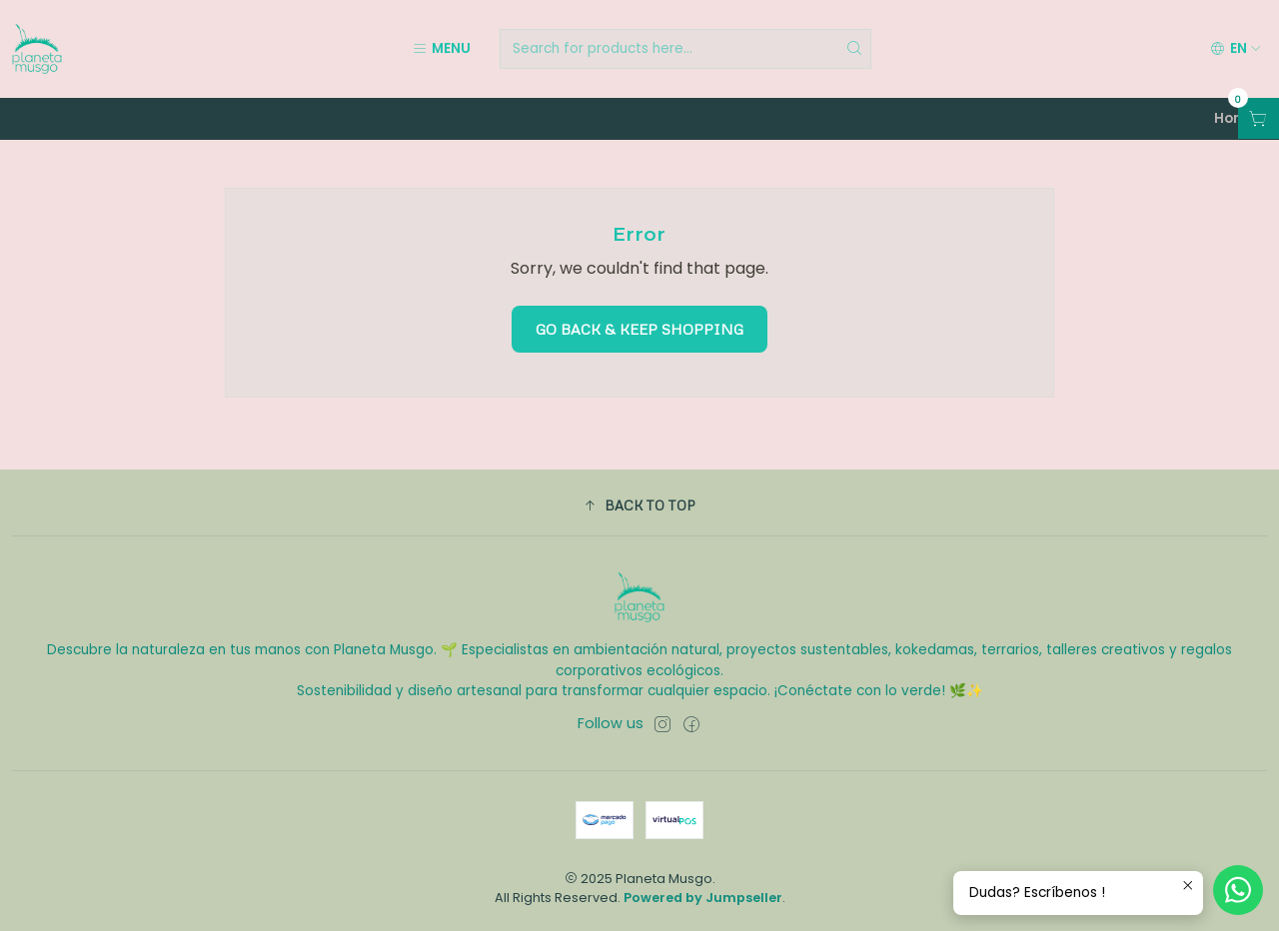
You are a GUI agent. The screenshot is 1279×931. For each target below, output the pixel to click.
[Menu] (441, 49)
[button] (639, 505)
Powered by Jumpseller (703, 897)
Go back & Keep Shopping (639, 329)
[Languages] (1236, 49)
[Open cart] (1258, 118)
